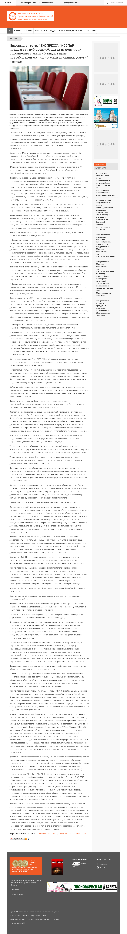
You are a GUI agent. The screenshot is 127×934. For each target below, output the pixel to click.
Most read (99, 164)
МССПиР (8, 3)
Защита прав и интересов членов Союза (37, 3)
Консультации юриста (70, 31)
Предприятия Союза (71, 3)
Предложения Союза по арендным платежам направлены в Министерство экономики (103, 308)
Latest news (100, 168)
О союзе (29, 32)
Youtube (101, 867)
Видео (53, 31)
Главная (10, 31)
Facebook (102, 864)
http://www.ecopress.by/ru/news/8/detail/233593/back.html (63, 834)
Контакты (91, 32)
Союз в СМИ (41, 31)
